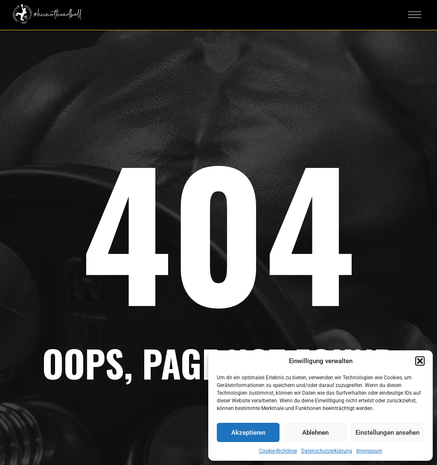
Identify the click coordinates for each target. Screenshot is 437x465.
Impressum (369, 451)
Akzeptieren (248, 432)
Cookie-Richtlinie (278, 451)
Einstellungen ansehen (387, 432)
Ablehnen (315, 432)
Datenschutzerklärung (326, 451)
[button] (420, 361)
